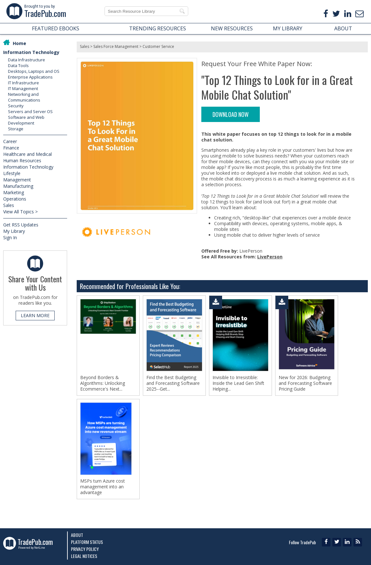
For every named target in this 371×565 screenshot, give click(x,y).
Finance (11, 148)
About (77, 534)
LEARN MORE (35, 315)
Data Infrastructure (26, 60)
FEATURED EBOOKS (55, 28)
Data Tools (18, 65)
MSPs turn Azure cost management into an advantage (102, 486)
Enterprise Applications (30, 77)
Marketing (13, 192)
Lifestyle (11, 173)
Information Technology (31, 52)
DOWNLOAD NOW (231, 114)
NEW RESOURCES (232, 28)
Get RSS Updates (20, 225)
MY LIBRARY (287, 28)
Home (19, 43)
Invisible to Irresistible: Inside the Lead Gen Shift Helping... (238, 383)
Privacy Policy (85, 549)
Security (16, 106)
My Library (14, 231)
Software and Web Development (26, 120)
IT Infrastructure (23, 83)
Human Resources (22, 160)
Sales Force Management (115, 46)
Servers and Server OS (30, 111)
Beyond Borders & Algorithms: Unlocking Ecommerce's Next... (102, 383)
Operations (14, 199)
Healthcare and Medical (27, 154)
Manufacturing (18, 186)
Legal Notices (84, 556)
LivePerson (269, 257)
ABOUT (343, 28)
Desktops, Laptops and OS (33, 71)
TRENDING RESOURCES (157, 28)
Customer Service (158, 46)
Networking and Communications (24, 97)
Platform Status (87, 541)
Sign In (10, 237)
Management (17, 180)
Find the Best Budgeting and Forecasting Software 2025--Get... (173, 383)
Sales (8, 205)
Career (10, 141)
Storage (15, 129)
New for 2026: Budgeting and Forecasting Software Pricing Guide (305, 383)
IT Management (23, 88)
